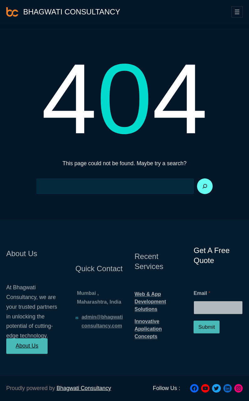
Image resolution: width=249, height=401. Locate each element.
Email (202, 305)
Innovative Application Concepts (148, 342)
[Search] (205, 186)
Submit (206, 339)
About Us (27, 350)
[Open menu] (237, 12)
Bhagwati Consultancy (71, 12)
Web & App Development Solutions (150, 315)
